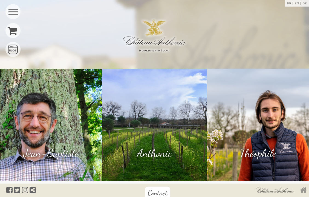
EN (296, 3)
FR (289, 3)
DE (304, 3)
